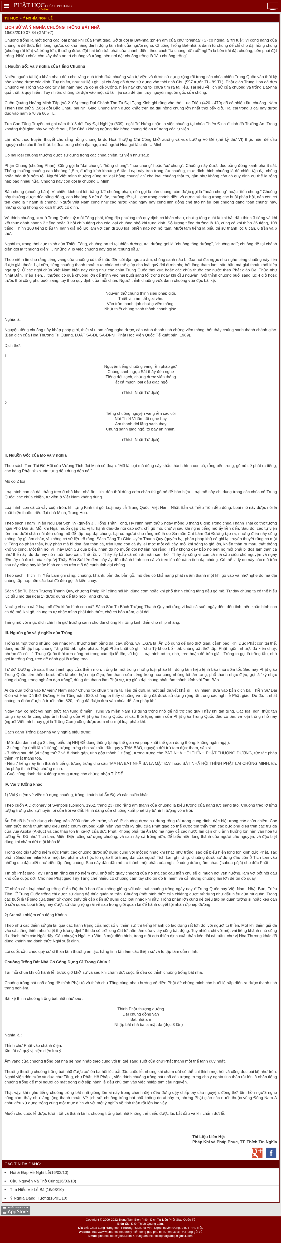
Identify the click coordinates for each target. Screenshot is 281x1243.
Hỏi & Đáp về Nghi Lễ (30, 1172)
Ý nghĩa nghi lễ (38, 18)
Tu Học (11, 18)
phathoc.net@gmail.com (115, 1236)
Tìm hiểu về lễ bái (27, 1189)
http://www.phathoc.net (108, 1232)
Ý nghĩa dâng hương (29, 1198)
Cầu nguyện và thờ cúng (34, 1181)
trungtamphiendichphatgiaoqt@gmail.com (164, 1236)
